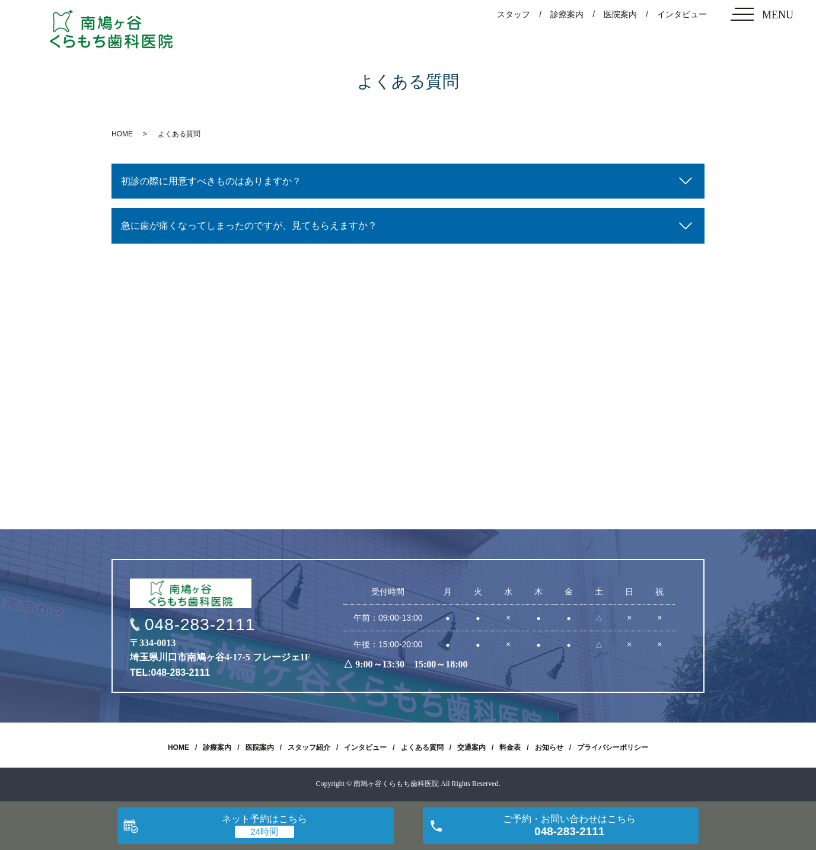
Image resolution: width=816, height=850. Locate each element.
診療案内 (567, 14)
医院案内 (620, 14)
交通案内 (471, 747)
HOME (122, 134)
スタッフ (513, 14)
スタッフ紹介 (309, 747)
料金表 (510, 747)
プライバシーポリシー (612, 747)
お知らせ (549, 747)
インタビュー (682, 14)
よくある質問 (422, 747)
